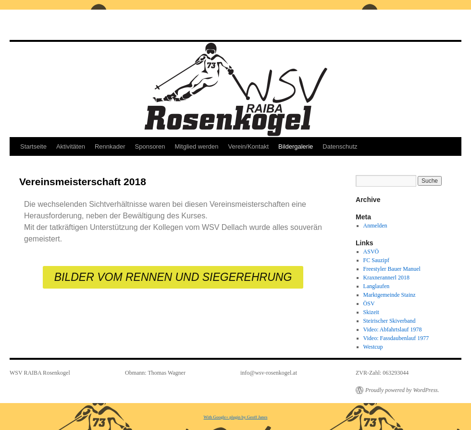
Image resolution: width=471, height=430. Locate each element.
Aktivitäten (70, 146)
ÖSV (369, 303)
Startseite (33, 146)
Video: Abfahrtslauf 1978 (392, 329)
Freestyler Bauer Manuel (392, 269)
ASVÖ (371, 251)
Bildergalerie (295, 146)
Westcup (373, 346)
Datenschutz (339, 146)
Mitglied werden (196, 146)
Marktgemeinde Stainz (389, 294)
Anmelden (375, 225)
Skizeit (371, 312)
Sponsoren (150, 146)
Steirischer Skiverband (389, 320)
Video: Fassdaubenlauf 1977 (396, 338)
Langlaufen (376, 286)
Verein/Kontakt (248, 146)
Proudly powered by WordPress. (402, 390)
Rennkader (110, 146)
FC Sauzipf (376, 260)
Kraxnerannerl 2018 (386, 277)
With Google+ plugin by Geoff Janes (236, 417)
